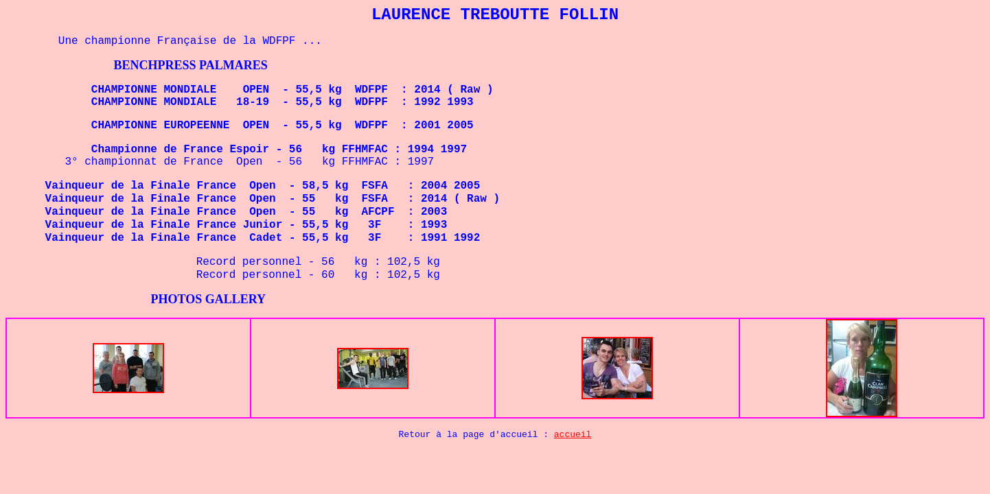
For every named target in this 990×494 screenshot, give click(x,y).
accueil (573, 435)
